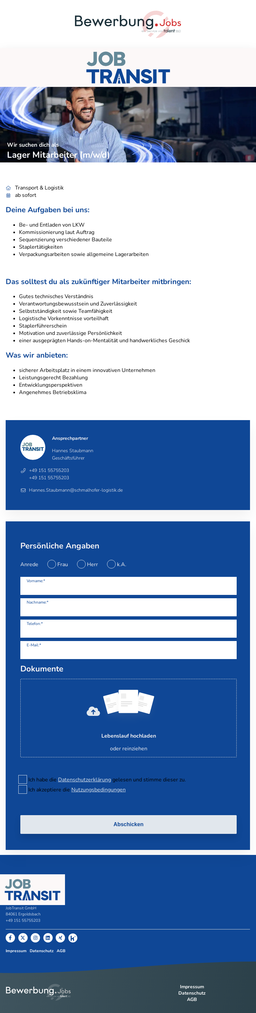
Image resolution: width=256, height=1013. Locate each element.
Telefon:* (35, 623)
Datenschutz (42, 951)
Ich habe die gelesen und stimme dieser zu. (107, 779)
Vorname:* (36, 581)
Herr (92, 564)
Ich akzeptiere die (77, 789)
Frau (62, 564)
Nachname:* (37, 602)
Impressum (16, 951)
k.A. (121, 564)
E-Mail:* (34, 645)
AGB (61, 951)
